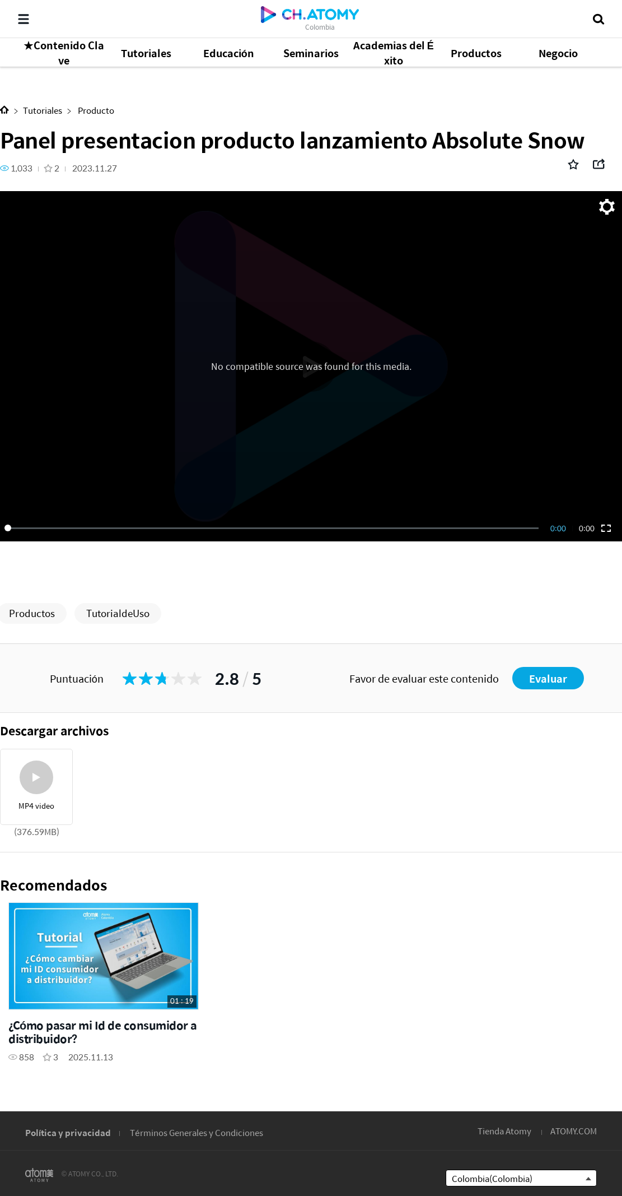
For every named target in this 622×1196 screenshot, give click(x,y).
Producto (95, 110)
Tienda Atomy (504, 1130)
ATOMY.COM (573, 1130)
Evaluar (548, 678)
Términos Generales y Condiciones (196, 1132)
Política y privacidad (68, 1132)
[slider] (273, 527)
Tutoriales (42, 110)
